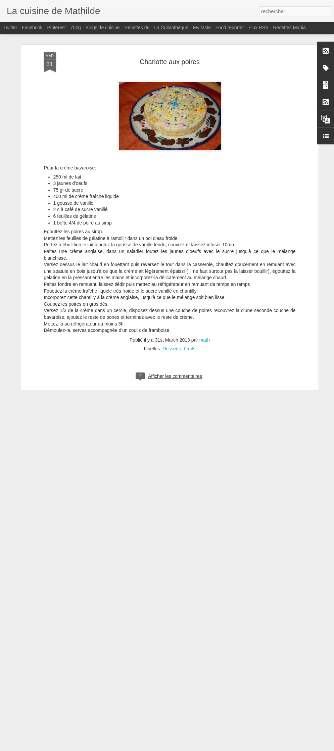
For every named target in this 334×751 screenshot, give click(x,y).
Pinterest (56, 27)
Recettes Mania (289, 27)
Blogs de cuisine (103, 27)
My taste (202, 27)
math (204, 284)
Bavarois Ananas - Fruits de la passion (149, 667)
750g (75, 27)
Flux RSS (259, 27)
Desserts (171, 292)
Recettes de (137, 27)
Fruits (189, 292)
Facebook (32, 27)
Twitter (10, 27)
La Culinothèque (171, 27)
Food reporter (230, 27)
